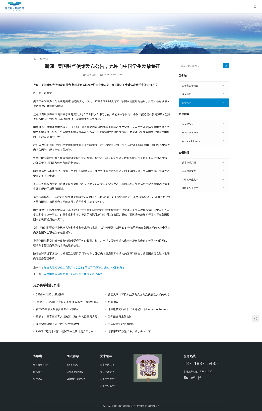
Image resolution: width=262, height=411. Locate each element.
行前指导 (113, 301)
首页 (35, 59)
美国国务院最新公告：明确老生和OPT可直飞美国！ (74, 274)
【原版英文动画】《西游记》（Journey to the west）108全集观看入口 (140, 309)
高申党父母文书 (190, 188)
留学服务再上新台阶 (120, 316)
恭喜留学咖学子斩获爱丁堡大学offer (57, 324)
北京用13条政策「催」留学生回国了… (130, 331)
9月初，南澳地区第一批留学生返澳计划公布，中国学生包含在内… (68, 331)
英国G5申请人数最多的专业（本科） (57, 309)
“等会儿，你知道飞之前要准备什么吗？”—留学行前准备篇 (68, 301)
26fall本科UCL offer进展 (50, 294)
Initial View (187, 124)
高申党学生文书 (190, 179)
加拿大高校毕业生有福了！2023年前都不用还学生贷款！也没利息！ (84, 267)
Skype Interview (190, 132)
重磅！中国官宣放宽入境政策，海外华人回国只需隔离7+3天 (68, 316)
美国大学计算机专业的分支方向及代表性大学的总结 (138, 294)
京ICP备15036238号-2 (149, 406)
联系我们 (186, 94)
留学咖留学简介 (190, 85)
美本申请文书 (189, 162)
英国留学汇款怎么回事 (121, 324)
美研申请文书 (189, 171)
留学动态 (91, 74)
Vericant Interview (191, 141)
